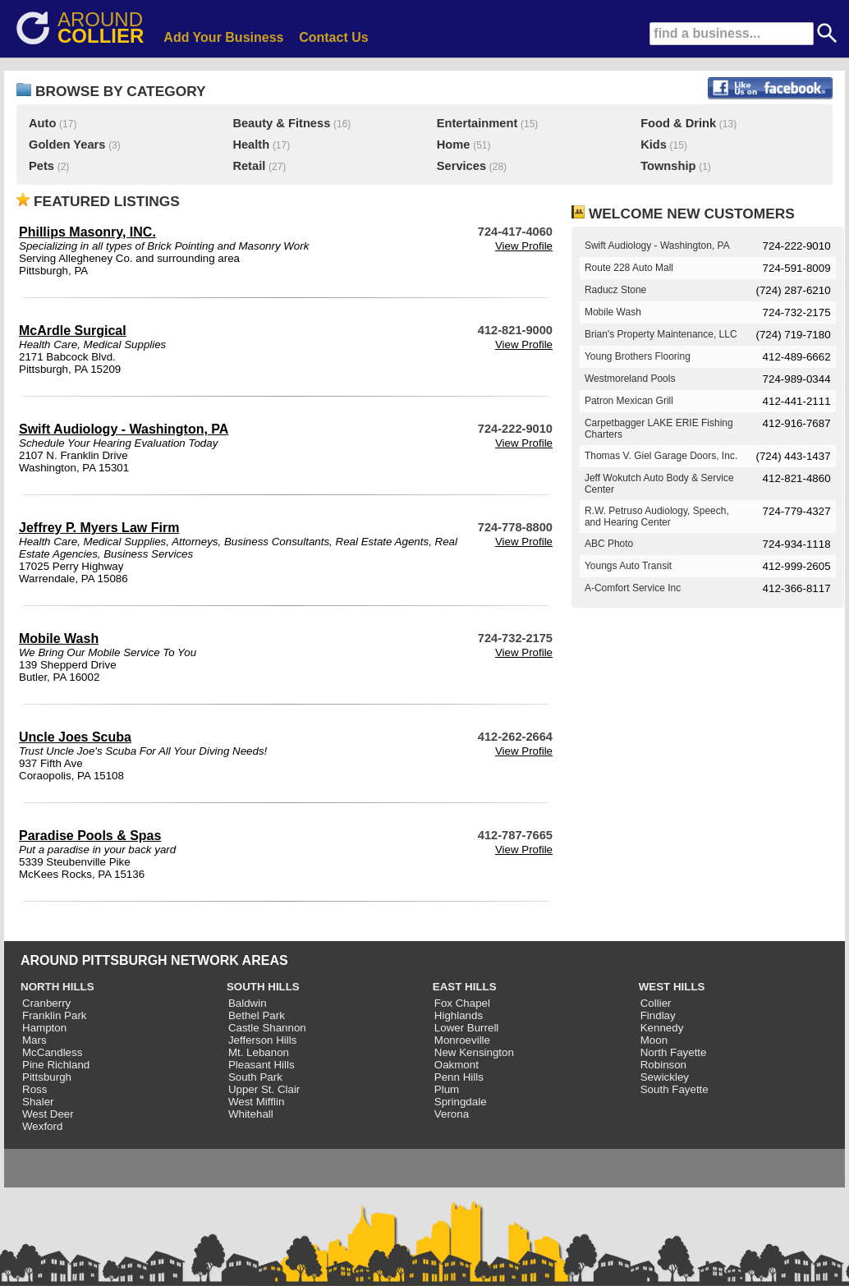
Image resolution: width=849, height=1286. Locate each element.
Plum (446, 1089)
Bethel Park (256, 1015)
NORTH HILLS (57, 987)
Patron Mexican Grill (629, 400)
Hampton (44, 1028)
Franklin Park (54, 1015)
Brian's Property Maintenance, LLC (661, 334)
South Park (255, 1077)
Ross (34, 1089)
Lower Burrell (466, 1028)
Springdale (460, 1101)
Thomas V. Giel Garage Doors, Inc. (661, 456)
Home (453, 144)
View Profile (524, 246)
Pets (41, 165)
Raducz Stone (615, 290)
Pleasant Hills (261, 1065)
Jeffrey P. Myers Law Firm (99, 528)
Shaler (38, 1101)
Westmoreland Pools (630, 378)
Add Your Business (223, 37)
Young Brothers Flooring (638, 356)
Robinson (663, 1065)
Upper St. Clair (264, 1089)
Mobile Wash (59, 638)
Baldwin (247, 1003)
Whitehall (250, 1114)
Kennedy (662, 1028)
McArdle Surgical (72, 331)
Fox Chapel (462, 1003)
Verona (451, 1114)
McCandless (52, 1052)
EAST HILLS (465, 987)
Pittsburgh (46, 1077)
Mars (34, 1040)
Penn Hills (459, 1077)
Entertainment (477, 123)
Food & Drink (678, 123)
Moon (654, 1040)
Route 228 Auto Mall (629, 267)
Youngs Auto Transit (628, 566)
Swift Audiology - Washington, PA (123, 429)
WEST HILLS (672, 987)
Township (667, 165)
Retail (248, 165)
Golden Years (67, 144)
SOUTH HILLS (263, 987)
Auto (42, 123)
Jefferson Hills (262, 1040)
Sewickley (664, 1077)
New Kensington (474, 1052)
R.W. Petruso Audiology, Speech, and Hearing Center (657, 516)
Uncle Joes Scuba (75, 737)
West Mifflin (256, 1101)
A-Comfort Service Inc (633, 588)
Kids (653, 144)
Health (250, 144)
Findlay (658, 1015)
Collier (656, 1003)
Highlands (458, 1015)
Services (461, 165)
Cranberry (46, 1003)
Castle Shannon (267, 1028)
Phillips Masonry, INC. (87, 232)
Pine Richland (55, 1065)
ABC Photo (609, 543)
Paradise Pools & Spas (90, 836)
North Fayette (673, 1052)
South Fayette (674, 1089)
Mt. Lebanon (258, 1052)
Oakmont (456, 1065)
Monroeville (462, 1040)
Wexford (42, 1126)
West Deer (48, 1114)
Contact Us (333, 37)
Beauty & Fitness (281, 123)
